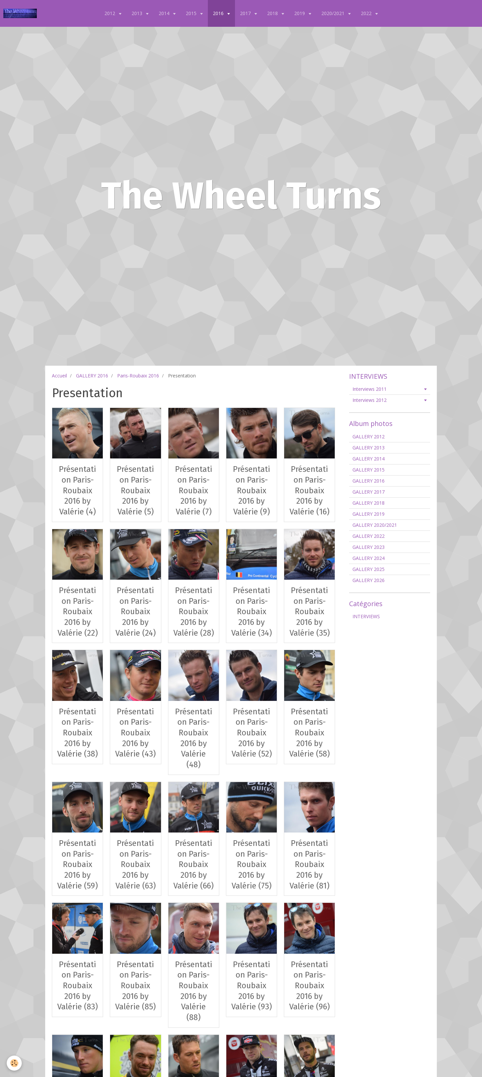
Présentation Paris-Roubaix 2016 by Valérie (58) (309, 733)
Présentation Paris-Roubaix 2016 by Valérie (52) (252, 733)
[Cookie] (14, 1063)
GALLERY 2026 (368, 580)
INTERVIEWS (366, 616)
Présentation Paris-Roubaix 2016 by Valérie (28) (193, 612)
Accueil (59, 375)
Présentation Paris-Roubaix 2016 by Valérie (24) (135, 612)
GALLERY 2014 (368, 458)
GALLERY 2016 (92, 375)
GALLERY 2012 (368, 436)
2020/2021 (333, 13)
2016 (219, 13)
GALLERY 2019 (368, 514)
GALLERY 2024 (368, 558)
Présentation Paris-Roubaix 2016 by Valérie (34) (251, 612)
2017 (246, 13)
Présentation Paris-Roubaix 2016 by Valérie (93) (251, 985)
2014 (165, 13)
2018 (273, 13)
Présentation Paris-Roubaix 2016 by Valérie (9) (251, 490)
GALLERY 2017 (368, 492)
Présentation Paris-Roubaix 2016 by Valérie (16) (309, 490)
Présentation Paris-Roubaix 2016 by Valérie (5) (135, 490)
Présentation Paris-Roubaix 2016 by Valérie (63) (135, 864)
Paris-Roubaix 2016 (138, 375)
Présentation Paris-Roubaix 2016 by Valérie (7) (193, 490)
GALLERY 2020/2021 (374, 525)
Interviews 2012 (369, 400)
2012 (110, 13)
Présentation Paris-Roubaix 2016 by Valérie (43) (135, 733)
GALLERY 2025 (368, 569)
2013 (138, 13)
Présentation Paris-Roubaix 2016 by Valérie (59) (77, 864)
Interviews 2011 (369, 389)
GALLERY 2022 (368, 536)
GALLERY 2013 (368, 447)
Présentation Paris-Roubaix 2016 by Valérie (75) (251, 864)
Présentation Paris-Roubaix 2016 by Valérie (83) (77, 985)
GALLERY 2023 (368, 547)
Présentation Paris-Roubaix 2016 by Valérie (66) (193, 864)
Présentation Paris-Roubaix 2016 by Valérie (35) (310, 612)
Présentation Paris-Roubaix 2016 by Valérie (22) (78, 612)
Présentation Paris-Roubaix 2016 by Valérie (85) (135, 985)
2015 (192, 13)
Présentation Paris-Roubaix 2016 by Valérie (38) (77, 733)
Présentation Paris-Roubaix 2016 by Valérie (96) (309, 985)
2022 (367, 13)
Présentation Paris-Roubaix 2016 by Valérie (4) (77, 490)
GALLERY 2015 (368, 469)
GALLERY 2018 (368, 503)
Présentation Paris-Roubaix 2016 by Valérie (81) (309, 864)
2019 (300, 13)
